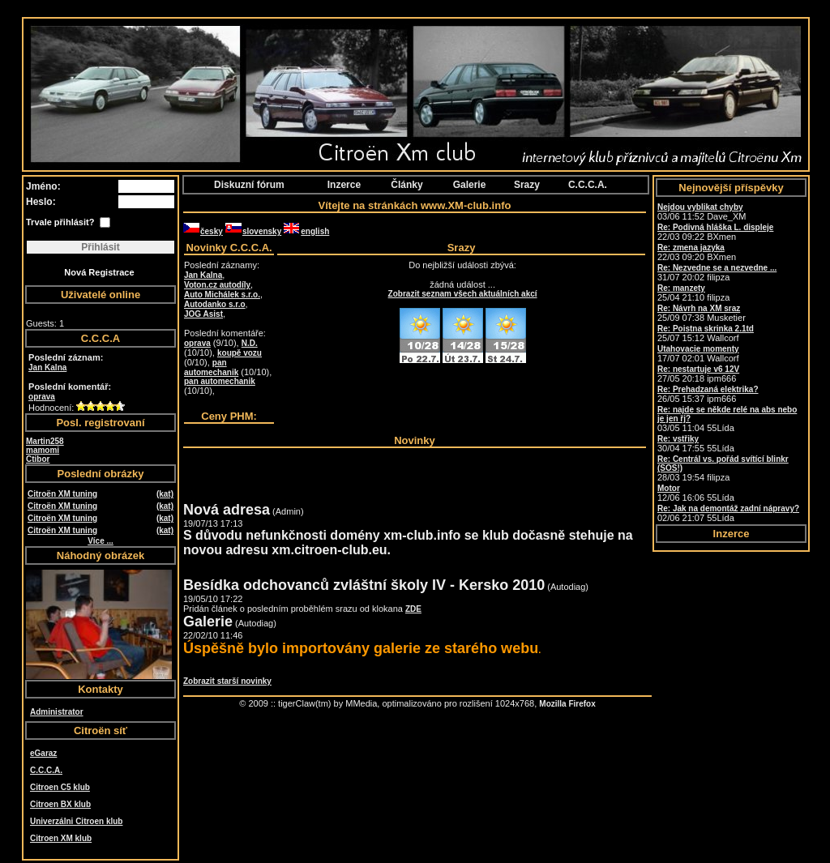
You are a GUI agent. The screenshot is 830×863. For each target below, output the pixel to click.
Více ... (100, 540)
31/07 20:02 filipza (717, 272)
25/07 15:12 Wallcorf (705, 333)
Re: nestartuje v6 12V (698, 369)
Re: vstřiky (678, 438)
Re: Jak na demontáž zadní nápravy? (728, 508)
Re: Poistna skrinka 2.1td (705, 328)
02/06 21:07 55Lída (728, 513)
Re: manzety (681, 288)
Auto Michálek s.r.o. (222, 294)
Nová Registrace (99, 272)
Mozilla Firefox (567, 703)
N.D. (250, 343)
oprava (41, 396)
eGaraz (43, 753)
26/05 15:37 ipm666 (708, 394)
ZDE (413, 609)
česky (203, 231)
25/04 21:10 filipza (693, 293)
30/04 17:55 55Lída (695, 443)
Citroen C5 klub (60, 787)
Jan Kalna (47, 367)
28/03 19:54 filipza (723, 468)
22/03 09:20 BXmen (696, 252)
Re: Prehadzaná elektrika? (708, 389)
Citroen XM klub (61, 838)
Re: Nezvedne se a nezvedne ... (717, 267)
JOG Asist (203, 314)
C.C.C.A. (46, 770)
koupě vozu (239, 352)
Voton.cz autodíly (217, 284)
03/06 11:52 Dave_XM (701, 212)
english (306, 231)
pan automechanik (211, 367)
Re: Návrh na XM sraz (698, 308)
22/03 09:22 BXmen (715, 232)
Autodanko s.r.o (215, 304)
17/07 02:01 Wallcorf (698, 353)
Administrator (56, 711)
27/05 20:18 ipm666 (698, 374)
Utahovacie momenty (698, 348)
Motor (668, 488)
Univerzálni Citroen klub (76, 821)
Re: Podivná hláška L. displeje (715, 227)
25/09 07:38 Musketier (701, 313)
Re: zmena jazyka (691, 247)
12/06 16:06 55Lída (695, 493)
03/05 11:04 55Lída (727, 419)
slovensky (253, 231)
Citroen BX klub (60, 804)
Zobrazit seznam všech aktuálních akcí (462, 293)
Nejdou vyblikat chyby (700, 207)
